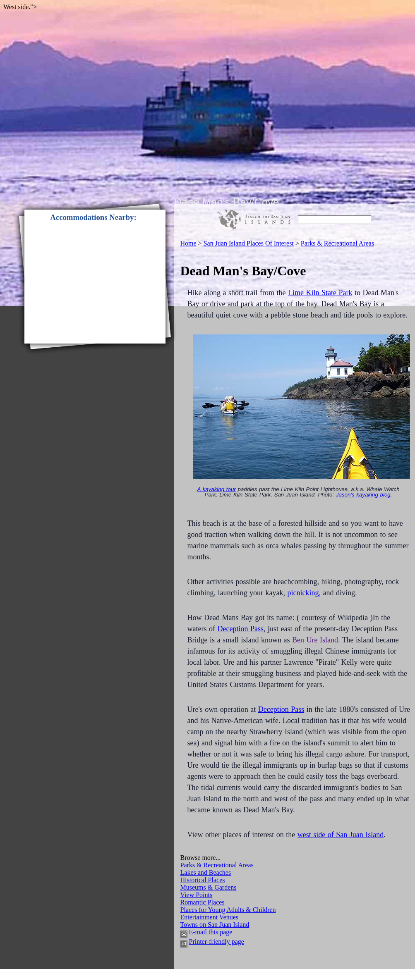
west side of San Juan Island (340, 835)
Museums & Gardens (208, 887)
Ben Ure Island (315, 640)
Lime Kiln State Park (320, 293)
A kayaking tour (216, 489)
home (188, 243)
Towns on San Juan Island (214, 924)
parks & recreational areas (337, 243)
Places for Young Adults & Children (228, 909)
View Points (196, 894)
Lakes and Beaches (205, 872)
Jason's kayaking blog (363, 495)
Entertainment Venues (209, 917)
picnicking (303, 593)
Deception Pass (240, 629)
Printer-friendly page (216, 941)
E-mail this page (211, 932)
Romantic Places (202, 902)
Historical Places (202, 879)
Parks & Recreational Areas (217, 865)
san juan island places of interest (249, 243)
